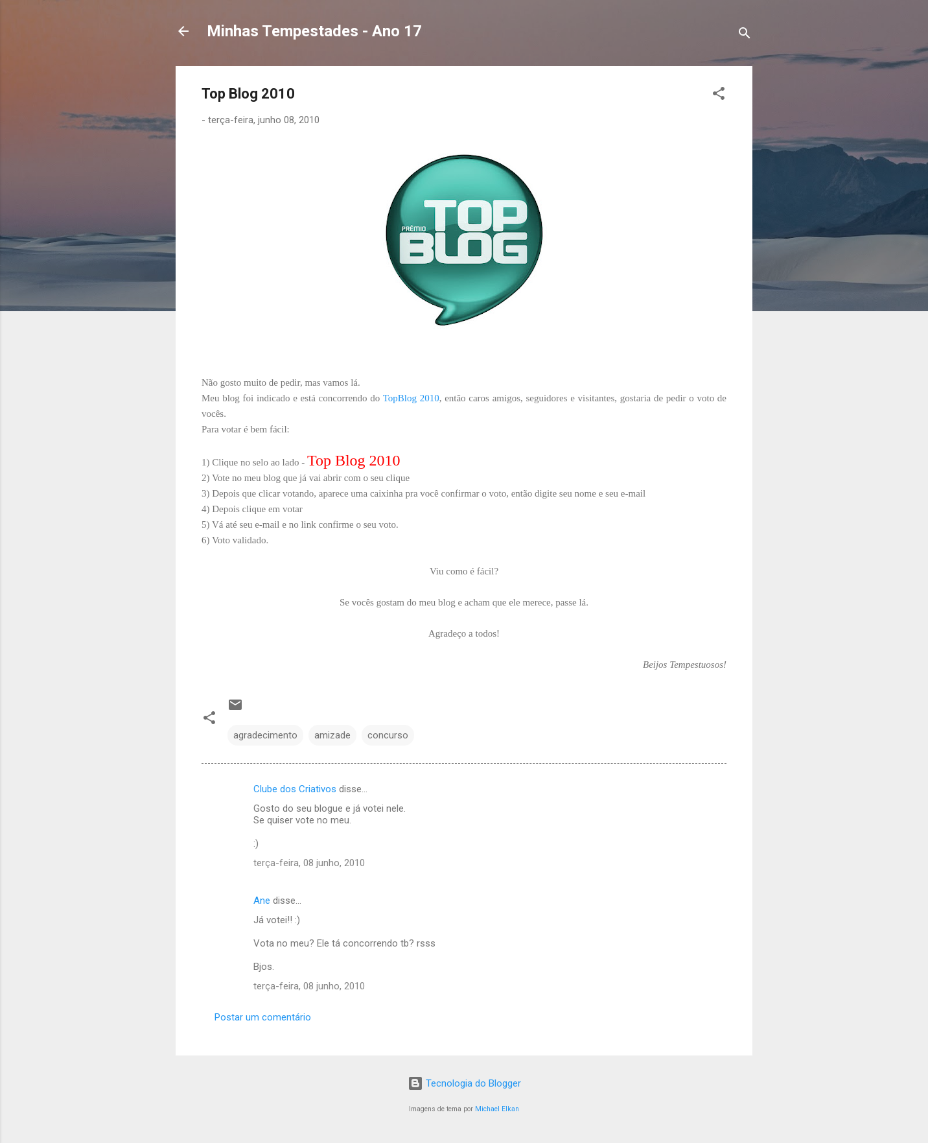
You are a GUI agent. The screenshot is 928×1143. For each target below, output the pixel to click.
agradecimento (265, 735)
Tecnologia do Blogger (464, 1083)
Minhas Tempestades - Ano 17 (314, 31)
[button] (718, 96)
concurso (387, 735)
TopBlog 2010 (411, 398)
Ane (261, 900)
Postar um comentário (263, 1017)
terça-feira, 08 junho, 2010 (309, 863)
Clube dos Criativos (294, 789)
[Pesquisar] (744, 35)
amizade (332, 735)
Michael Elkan (497, 1109)
